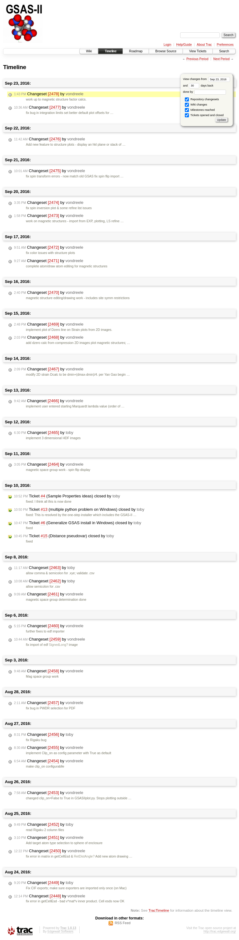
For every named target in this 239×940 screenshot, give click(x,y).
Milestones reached (200, 110)
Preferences (225, 44)
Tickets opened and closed (204, 115)
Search (224, 51)
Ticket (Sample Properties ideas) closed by (67, 496)
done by (204, 91)
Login (167, 44)
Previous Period (197, 59)
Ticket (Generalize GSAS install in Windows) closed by (77, 522)
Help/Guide (184, 44)
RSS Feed (123, 923)
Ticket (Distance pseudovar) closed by (64, 535)
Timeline (110, 51)
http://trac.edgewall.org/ (220, 931)
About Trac (204, 44)
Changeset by (48, 94)
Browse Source (165, 51)
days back (201, 85)
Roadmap (136, 51)
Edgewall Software (60, 931)
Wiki (89, 51)
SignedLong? (58, 644)
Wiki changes (196, 105)
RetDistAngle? (84, 856)
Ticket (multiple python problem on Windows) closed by (79, 509)
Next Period (221, 59)
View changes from (206, 79)
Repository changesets (202, 99)
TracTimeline (158, 910)
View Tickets (197, 51)
